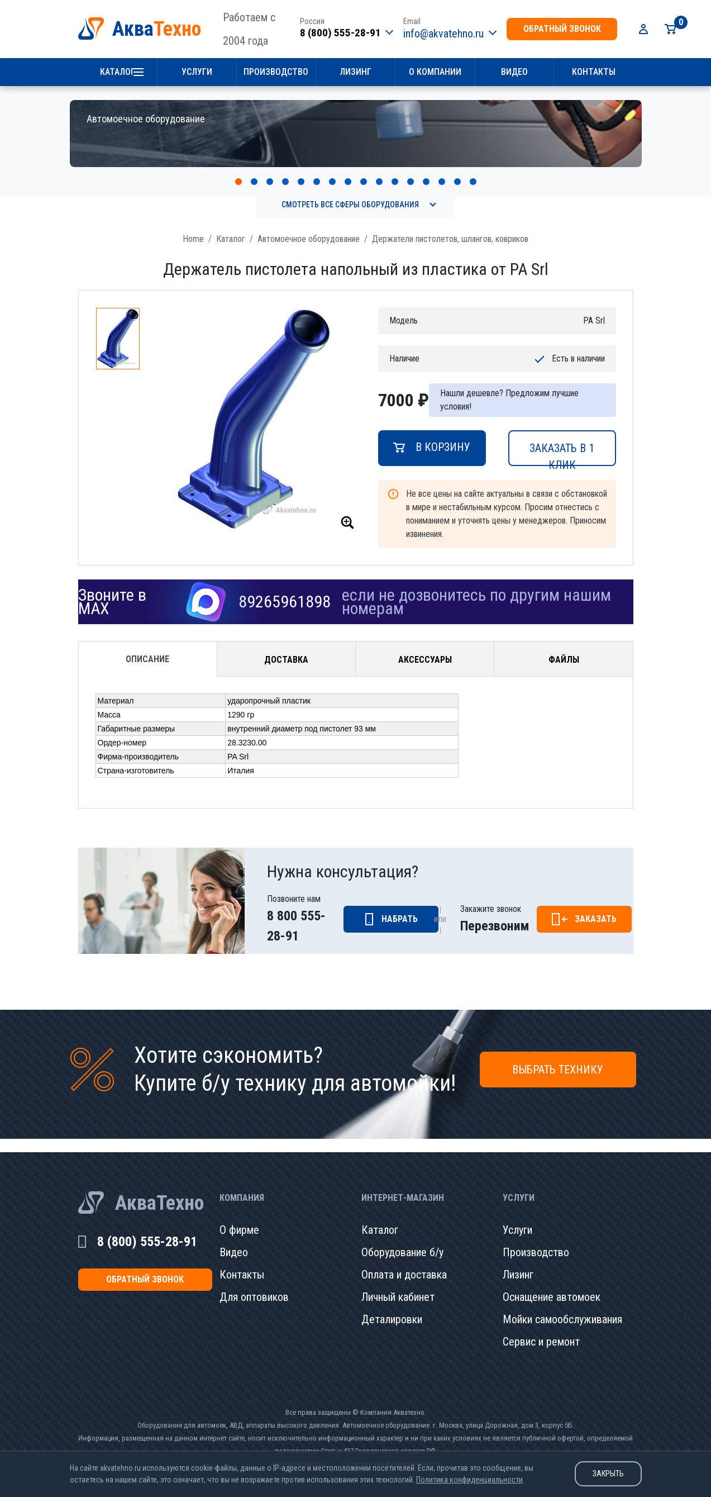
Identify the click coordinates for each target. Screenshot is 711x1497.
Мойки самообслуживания (562, 1307)
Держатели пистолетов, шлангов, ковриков (450, 226)
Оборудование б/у (402, 1240)
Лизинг (355, 71)
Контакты (593, 71)
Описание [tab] (147, 646)
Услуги (197, 71)
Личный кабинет (398, 1284)
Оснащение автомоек (551, 1284)
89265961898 (284, 589)
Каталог (117, 71)
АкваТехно (159, 1191)
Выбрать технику (557, 1057)
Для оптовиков (254, 1284)
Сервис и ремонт (541, 1329)
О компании (435, 71)
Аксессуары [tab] (425, 647)
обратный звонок (562, 28)
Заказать (596, 906)
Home (193, 226)
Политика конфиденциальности (469, 1479)
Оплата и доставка (404, 1262)
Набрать (399, 906)
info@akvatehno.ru (443, 33)
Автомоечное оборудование (308, 226)
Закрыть (608, 1473)
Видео (514, 71)
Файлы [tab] (563, 647)
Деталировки (391, 1307)
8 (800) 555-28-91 (340, 32)
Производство (276, 71)
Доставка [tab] (286, 647)
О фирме (239, 1217)
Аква (156, 29)
